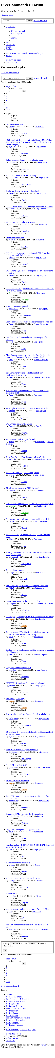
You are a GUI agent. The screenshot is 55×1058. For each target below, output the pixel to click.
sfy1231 (12, 147)
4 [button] (6, 100)
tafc (10, 911)
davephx (12, 572)
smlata (11, 865)
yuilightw (12, 603)
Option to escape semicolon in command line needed (27, 519)
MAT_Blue (13, 178)
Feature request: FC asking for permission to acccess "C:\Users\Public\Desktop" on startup (27, 633)
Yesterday (12, 816)
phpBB (43, 1045)
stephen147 (13, 801)
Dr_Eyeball (13, 557)
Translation (42, 224)
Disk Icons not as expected (17, 306)
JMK (11, 849)
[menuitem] (18, 31)
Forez (11, 324)
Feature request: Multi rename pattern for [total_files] (27, 909)
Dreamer (12, 293)
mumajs (12, 880)
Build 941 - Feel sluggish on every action (22, 473)
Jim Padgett (13, 752)
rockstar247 (13, 308)
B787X (11, 442)
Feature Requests (41, 324)
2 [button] (6, 96)
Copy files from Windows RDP (18, 668)
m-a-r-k (12, 240)
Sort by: (30, 943)
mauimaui (13, 162)
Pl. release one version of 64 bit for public (23, 488)
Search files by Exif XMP (16, 765)
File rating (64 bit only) (15, 699)
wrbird (11, 127)
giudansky (13, 767)
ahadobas (12, 670)
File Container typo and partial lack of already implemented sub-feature (24, 374)
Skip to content (7, 15)
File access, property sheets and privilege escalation (27, 586)
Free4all (12, 193)
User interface (11, 894)
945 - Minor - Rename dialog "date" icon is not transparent (29, 504)
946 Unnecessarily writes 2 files (19, 424)
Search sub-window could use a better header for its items (29, 322)
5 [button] (6, 102)
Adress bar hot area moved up (18, 863)
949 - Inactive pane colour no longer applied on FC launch (29, 206)
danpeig (12, 896)
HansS (11, 521)
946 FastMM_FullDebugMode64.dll (20, 439)
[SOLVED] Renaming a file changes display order (26, 683)
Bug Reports (41, 147)
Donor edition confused (15, 570)
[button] (11, 86)
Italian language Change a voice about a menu (24, 160)
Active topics (11, 62)
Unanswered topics (13, 60)
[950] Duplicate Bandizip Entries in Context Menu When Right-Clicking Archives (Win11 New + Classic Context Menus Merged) (29, 142)
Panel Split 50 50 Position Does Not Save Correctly (27, 408)
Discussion (39, 127)
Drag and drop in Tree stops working (21, 175)
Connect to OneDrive (14, 124)
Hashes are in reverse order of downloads (22, 191)
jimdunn (12, 411)
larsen (11, 637)
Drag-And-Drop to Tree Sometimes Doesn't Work (26, 457)
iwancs (11, 475)
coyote (11, 736)
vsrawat (12, 490)
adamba (12, 929)
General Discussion (42, 377)
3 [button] (6, 98)
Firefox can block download (17, 781)
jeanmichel (13, 224)
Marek (11, 619)
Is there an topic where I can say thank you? (23, 878)
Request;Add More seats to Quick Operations (24, 814)
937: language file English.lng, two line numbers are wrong (30, 617)
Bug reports (42, 162)
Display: (11, 943)
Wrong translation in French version (20, 222)
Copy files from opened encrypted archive (23, 829)
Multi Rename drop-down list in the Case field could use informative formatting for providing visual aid (29, 356)
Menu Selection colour (15, 237)
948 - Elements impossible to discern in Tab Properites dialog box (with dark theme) (28, 254)
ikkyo (11, 539)
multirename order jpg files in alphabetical (23, 601)
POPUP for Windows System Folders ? (22, 750)
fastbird (12, 459)
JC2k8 (11, 588)
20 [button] (7, 107)
